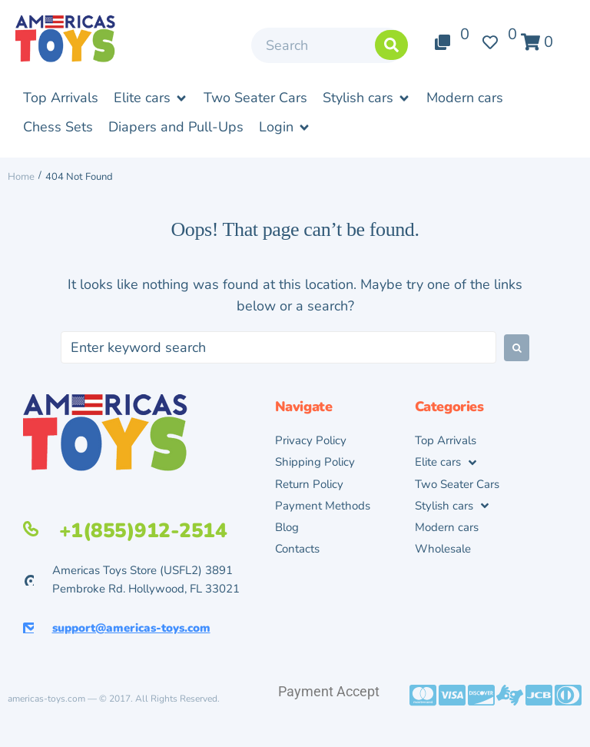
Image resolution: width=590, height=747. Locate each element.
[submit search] (391, 45)
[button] (151, 98)
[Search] (327, 45)
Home (21, 177)
